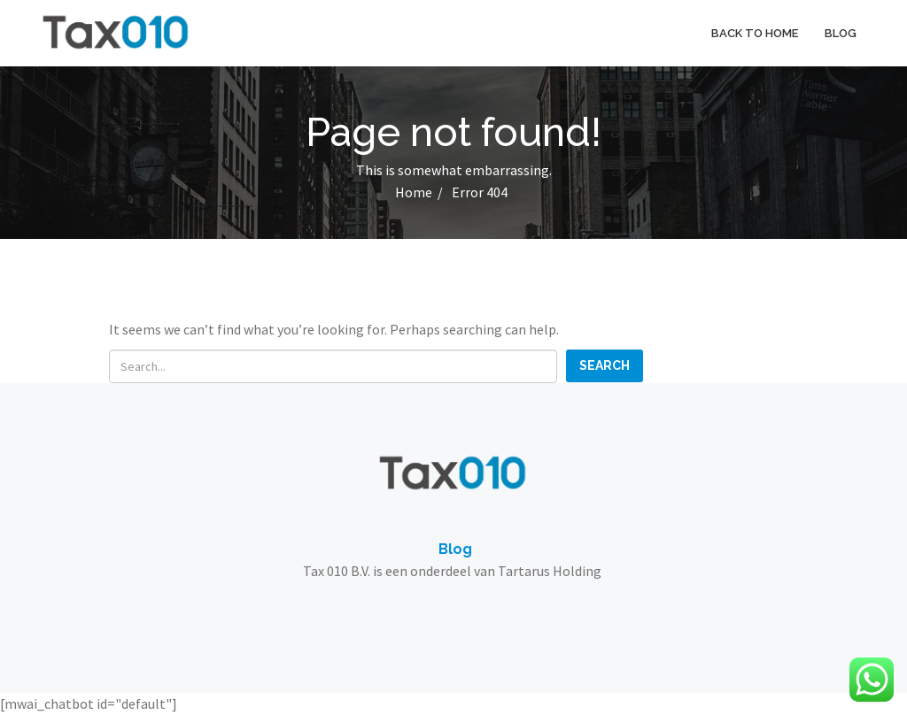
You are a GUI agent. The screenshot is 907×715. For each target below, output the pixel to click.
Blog (841, 33)
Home (413, 192)
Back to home (754, 33)
